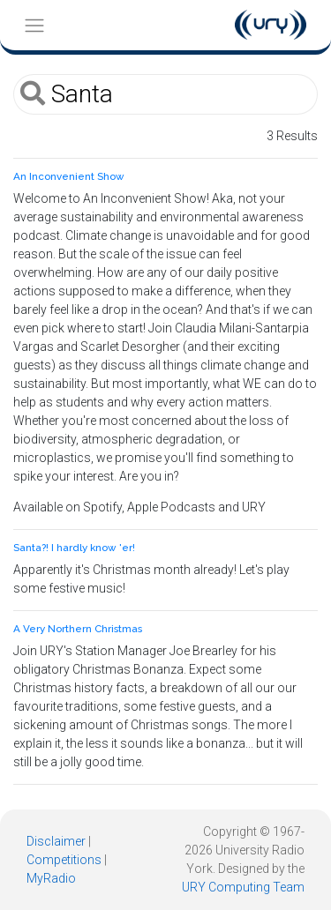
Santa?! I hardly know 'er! (74, 547)
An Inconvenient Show (68, 176)
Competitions (64, 860)
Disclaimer (56, 841)
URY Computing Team (243, 887)
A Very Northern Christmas (77, 629)
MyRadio (51, 878)
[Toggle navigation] (34, 25)
